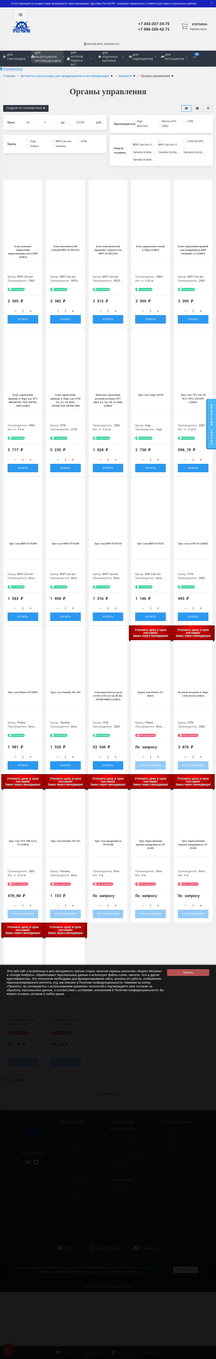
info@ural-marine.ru (101, 44)
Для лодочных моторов (110, 56)
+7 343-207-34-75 (154, 24)
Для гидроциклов (142, 56)
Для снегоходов (16, 56)
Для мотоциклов (174, 56)
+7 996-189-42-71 (154, 29)
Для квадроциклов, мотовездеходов (47, 56)
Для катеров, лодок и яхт (79, 58)
